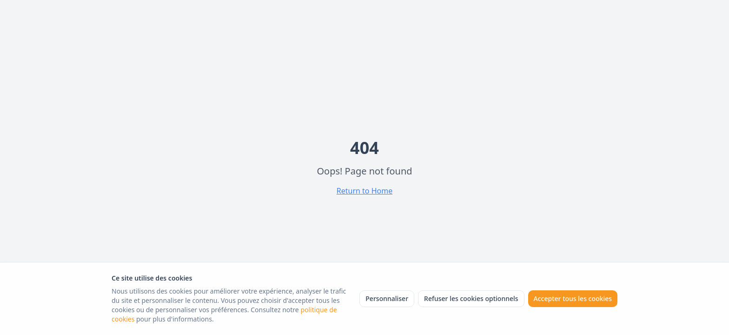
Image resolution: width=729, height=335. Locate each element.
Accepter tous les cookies (573, 298)
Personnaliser (386, 298)
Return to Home (364, 191)
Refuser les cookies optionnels (471, 298)
